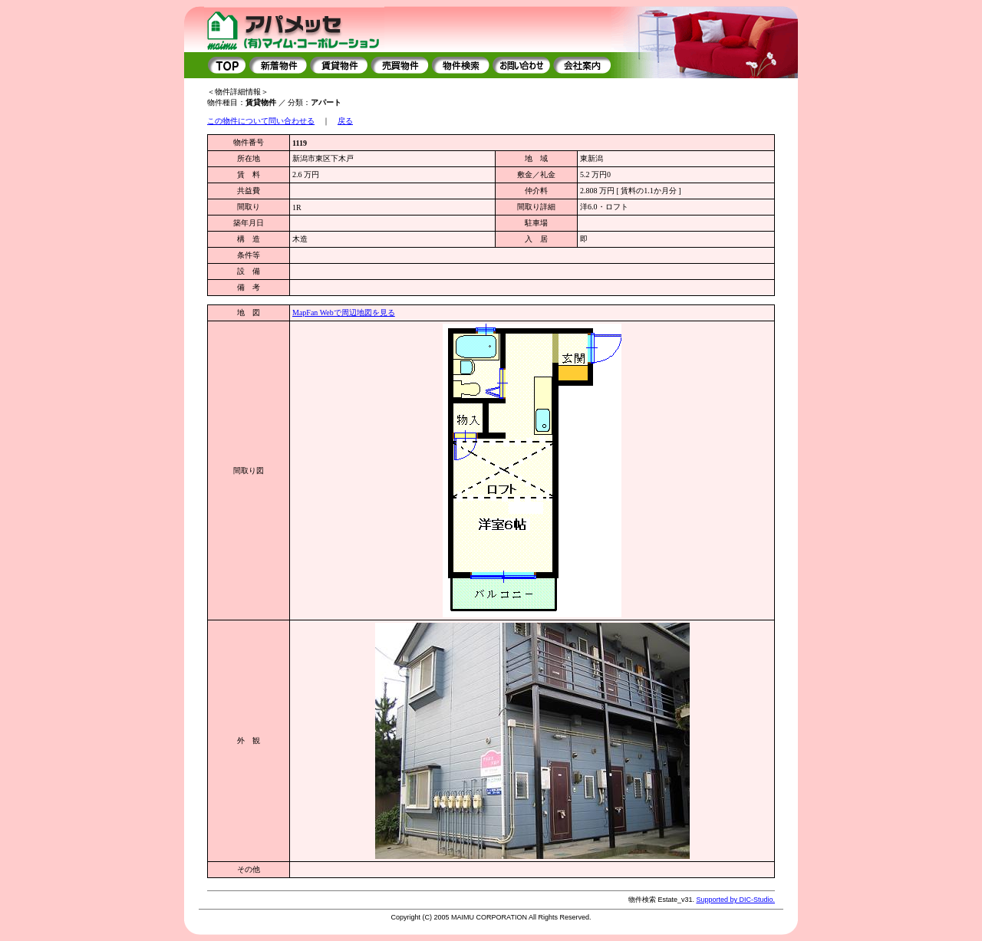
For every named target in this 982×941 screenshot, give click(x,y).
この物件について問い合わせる (261, 121)
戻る (345, 121)
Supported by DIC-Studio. (735, 899)
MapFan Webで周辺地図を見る (343, 312)
